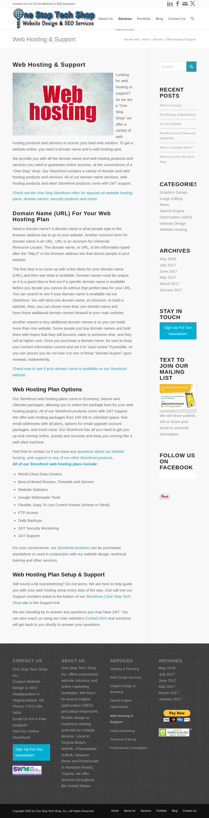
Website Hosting (173, 229)
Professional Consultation (128, 748)
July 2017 (168, 265)
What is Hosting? (171, 105)
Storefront (39, 464)
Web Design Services (125, 677)
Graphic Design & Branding (123, 689)
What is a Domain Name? (176, 147)
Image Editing (171, 198)
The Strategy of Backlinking (177, 114)
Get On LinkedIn (170, 124)
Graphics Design (174, 192)
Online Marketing (122, 731)
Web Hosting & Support (44, 39)
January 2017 (171, 290)
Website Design (173, 223)
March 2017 (170, 283)
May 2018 (168, 259)
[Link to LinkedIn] (170, 4)
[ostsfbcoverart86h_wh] (54, 19)
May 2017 (168, 277)
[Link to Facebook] (177, 4)
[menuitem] (88, 19)
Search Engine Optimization (120, 704)
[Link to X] (192, 4)
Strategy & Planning (124, 669)
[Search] (192, 19)
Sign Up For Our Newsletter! (178, 330)
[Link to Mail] (185, 4)
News (164, 204)
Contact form (96, 618)
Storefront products (73, 548)
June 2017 (168, 271)
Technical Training (123, 739)
